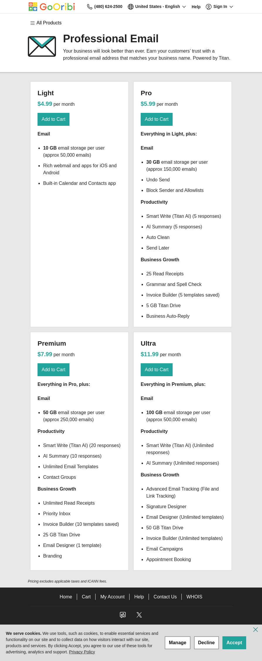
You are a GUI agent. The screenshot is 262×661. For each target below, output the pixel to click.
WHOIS (194, 596)
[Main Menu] (48, 23)
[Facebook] (122, 616)
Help (139, 596)
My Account (112, 596)
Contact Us (165, 596)
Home (66, 596)
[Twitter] (139, 616)
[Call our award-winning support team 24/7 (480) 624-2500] (196, 6)
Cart (86, 596)
